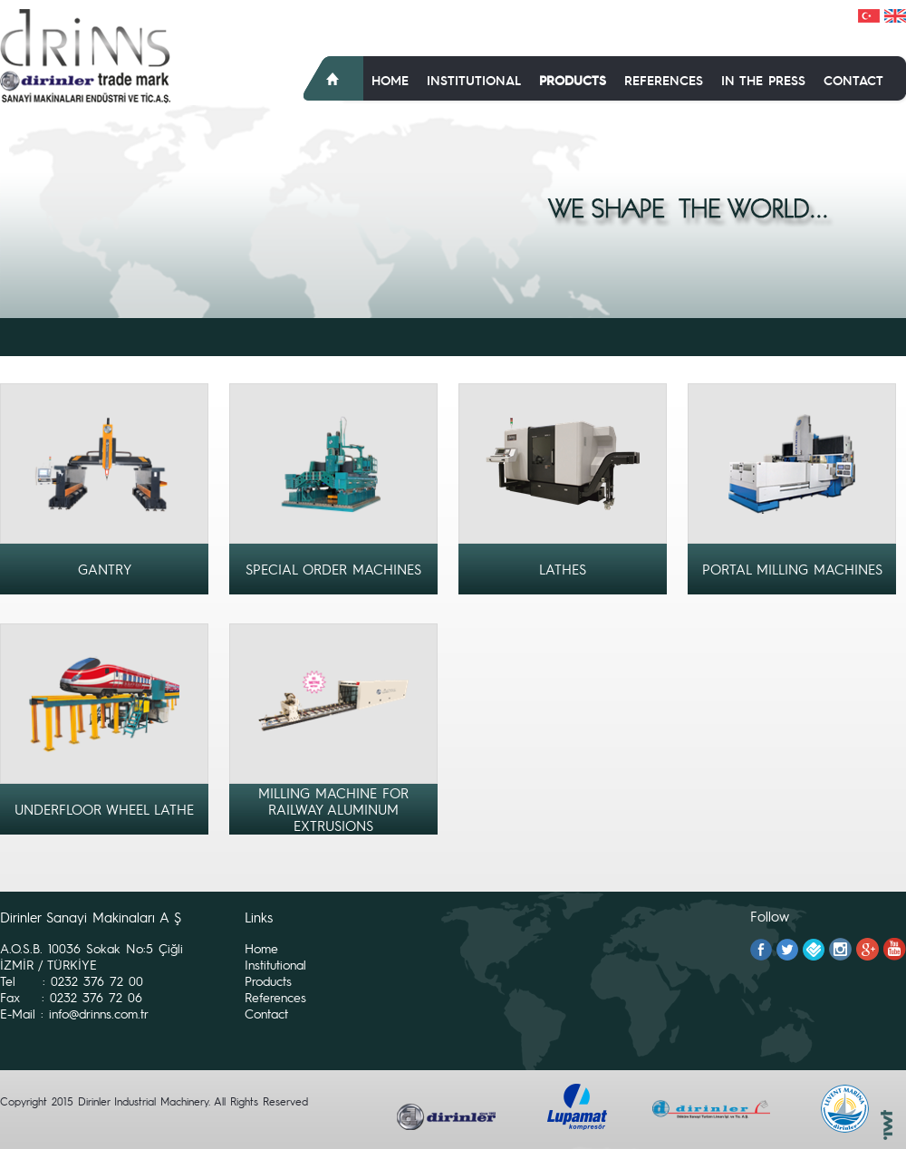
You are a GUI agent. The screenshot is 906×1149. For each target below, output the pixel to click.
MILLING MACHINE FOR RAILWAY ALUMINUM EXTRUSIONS (333, 809)
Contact (853, 80)
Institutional (474, 80)
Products (572, 80)
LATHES (562, 569)
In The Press (763, 80)
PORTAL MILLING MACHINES (792, 569)
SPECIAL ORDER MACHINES (333, 569)
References (663, 80)
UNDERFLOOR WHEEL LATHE (104, 809)
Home (390, 80)
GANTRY (104, 569)
